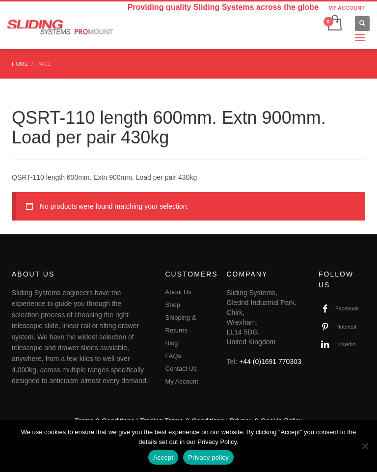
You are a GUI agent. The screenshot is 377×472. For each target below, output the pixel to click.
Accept (163, 457)
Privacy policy (208, 457)
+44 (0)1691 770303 (270, 361)
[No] (365, 446)
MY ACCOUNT (346, 8)
